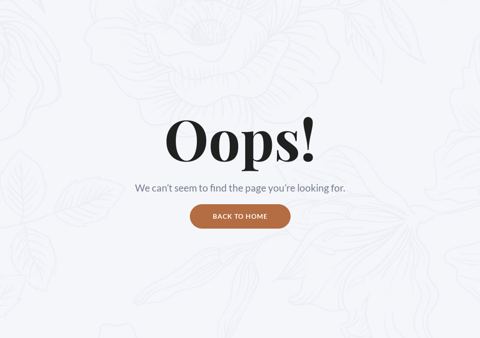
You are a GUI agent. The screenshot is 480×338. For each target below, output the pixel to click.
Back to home (240, 216)
